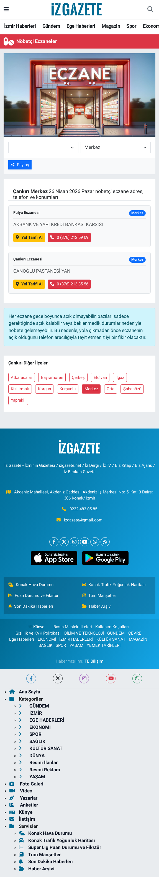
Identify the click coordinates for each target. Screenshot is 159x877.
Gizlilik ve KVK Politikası (38, 633)
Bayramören (52, 377)
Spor (131, 26)
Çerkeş (78, 377)
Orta (110, 388)
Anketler (23, 805)
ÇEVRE (134, 633)
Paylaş (20, 164)
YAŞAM (76, 645)
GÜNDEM (116, 633)
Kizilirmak (20, 388)
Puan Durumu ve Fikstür (33, 595)
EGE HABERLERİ (41, 720)
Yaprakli (18, 400)
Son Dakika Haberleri (30, 606)
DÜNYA (32, 755)
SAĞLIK (45, 645)
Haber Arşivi (97, 606)
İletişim (22, 819)
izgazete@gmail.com (83, 520)
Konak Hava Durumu (31, 584)
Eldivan (100, 377)
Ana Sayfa (24, 691)
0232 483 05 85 (83, 508)
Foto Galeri (26, 784)
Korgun (44, 388)
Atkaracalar (21, 377)
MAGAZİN (138, 639)
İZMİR (30, 713)
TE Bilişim (93, 661)
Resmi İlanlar (38, 762)
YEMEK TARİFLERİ (103, 645)
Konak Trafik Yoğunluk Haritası (114, 584)
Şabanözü (132, 388)
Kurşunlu (68, 388)
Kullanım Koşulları (112, 626)
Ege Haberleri (80, 26)
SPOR (61, 645)
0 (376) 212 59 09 (69, 237)
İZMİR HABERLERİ (76, 639)
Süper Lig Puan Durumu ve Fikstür (60, 847)
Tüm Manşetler (99, 595)
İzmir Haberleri (20, 26)
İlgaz (120, 377)
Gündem (51, 26)
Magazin (111, 26)
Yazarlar (23, 798)
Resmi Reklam (39, 769)
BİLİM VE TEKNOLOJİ (84, 633)
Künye (36, 626)
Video (20, 791)
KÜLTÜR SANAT (110, 639)
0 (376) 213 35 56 (69, 284)
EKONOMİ (47, 639)
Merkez (91, 388)
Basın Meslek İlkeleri (72, 626)
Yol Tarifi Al (29, 237)
